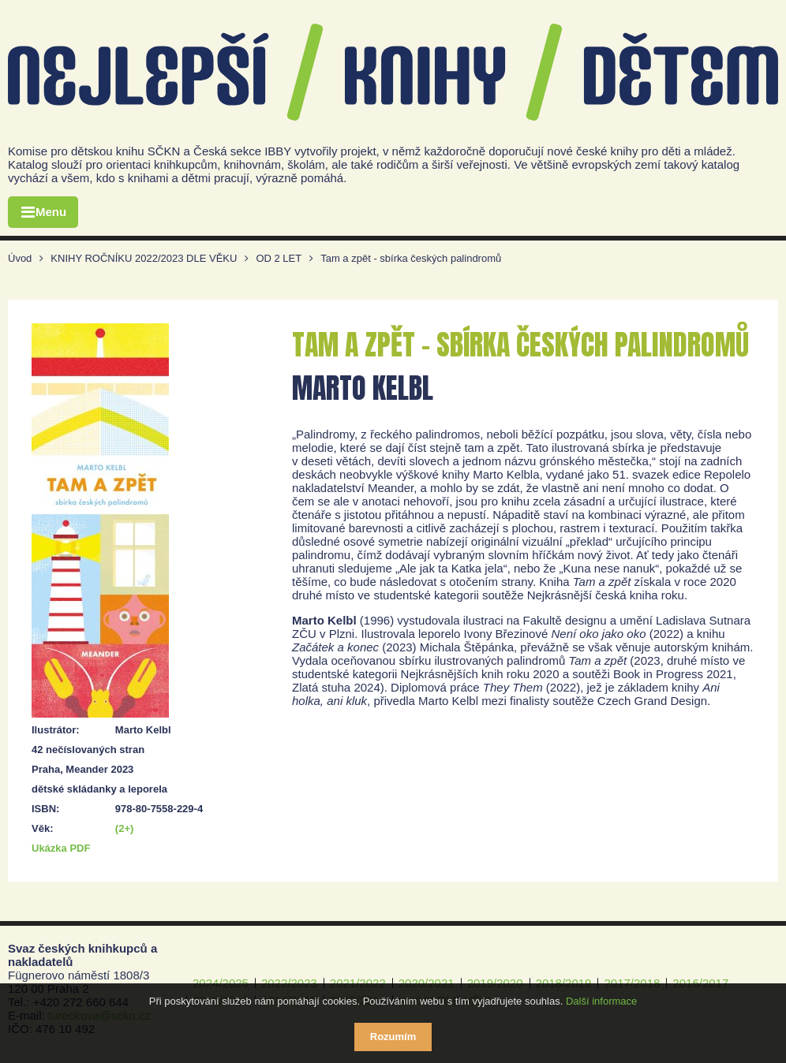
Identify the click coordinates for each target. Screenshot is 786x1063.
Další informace (601, 1001)
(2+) (124, 828)
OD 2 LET (278, 258)
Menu (51, 211)
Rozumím (393, 1036)
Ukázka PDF (61, 848)
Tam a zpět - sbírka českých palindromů (410, 258)
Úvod (20, 258)
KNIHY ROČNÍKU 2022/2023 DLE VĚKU (144, 258)
